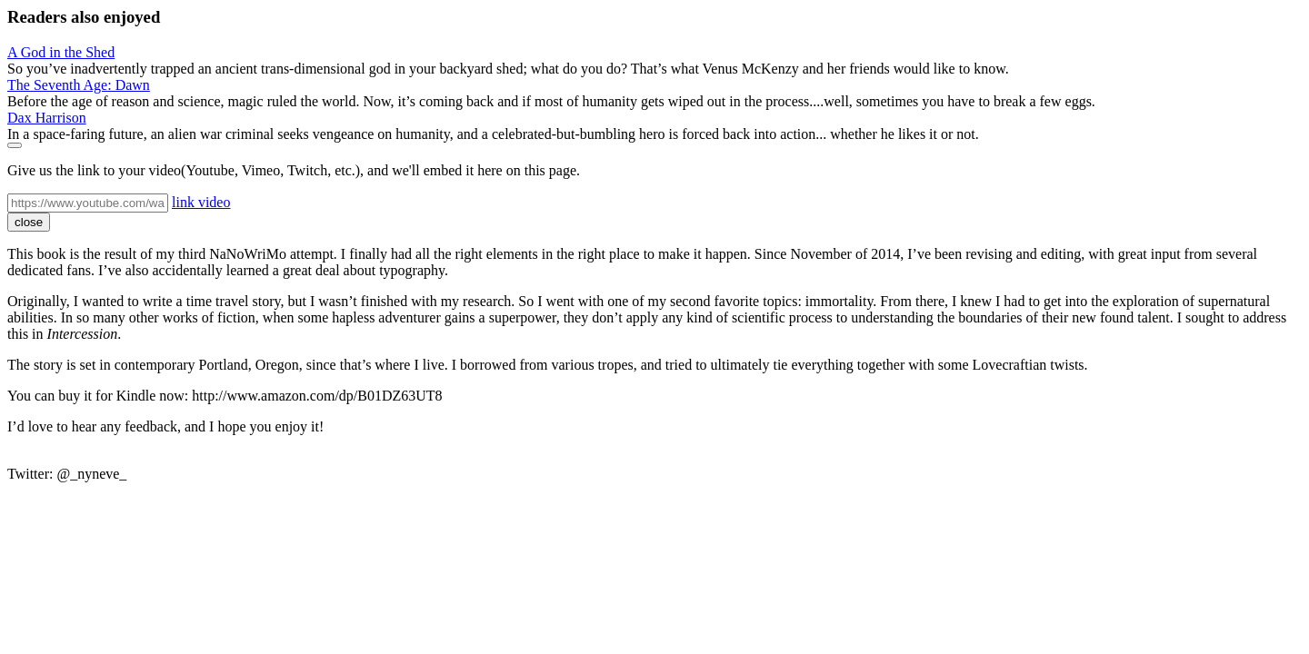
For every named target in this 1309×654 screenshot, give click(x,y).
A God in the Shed (61, 52)
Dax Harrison (46, 117)
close (29, 222)
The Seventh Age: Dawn (78, 85)
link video (201, 202)
